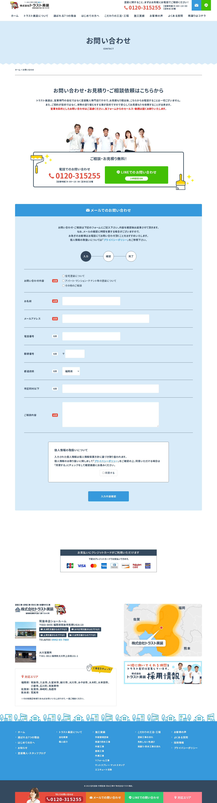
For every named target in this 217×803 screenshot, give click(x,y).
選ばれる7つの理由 (64, 16)
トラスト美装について (36, 16)
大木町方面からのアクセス (54, 629)
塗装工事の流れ (145, 737)
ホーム (15, 16)
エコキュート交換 (103, 769)
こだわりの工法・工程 (149, 732)
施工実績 (139, 16)
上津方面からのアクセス (53, 635)
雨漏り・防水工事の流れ (149, 746)
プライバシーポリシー (115, 240)
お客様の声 (156, 16)
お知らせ (22, 747)
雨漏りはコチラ (197, 16)
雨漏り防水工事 (102, 741)
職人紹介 (63, 741)
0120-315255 (74, 175)
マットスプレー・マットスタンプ (110, 764)
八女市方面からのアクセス (82, 635)
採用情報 (179, 742)
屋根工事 (99, 750)
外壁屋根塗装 (101, 737)
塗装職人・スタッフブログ (32, 753)
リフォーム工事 (102, 760)
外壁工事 (99, 746)
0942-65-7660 (60, 639)
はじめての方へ (90, 16)
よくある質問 (175, 16)
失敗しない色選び (146, 741)
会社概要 (63, 737)
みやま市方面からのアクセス (86, 629)
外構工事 (99, 755)
